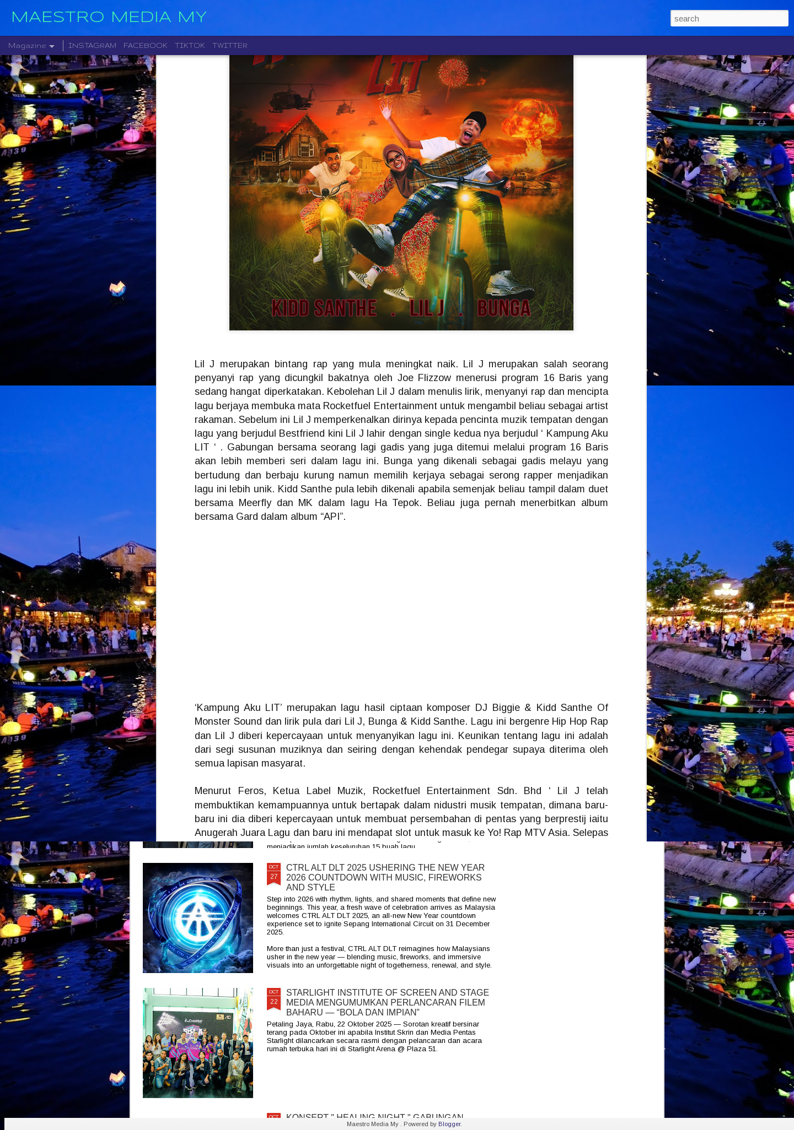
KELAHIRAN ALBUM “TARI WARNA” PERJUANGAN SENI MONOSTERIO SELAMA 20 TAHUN (390, 747)
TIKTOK (190, 45)
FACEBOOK (146, 45)
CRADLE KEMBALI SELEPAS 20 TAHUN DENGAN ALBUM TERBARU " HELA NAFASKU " (387, 622)
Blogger (449, 1124)
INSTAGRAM (92, 45)
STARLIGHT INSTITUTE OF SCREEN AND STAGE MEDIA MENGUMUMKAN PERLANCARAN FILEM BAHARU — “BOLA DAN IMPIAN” (387, 1002)
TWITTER (230, 45)
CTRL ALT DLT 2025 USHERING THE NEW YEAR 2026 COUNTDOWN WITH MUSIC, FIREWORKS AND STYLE (385, 877)
